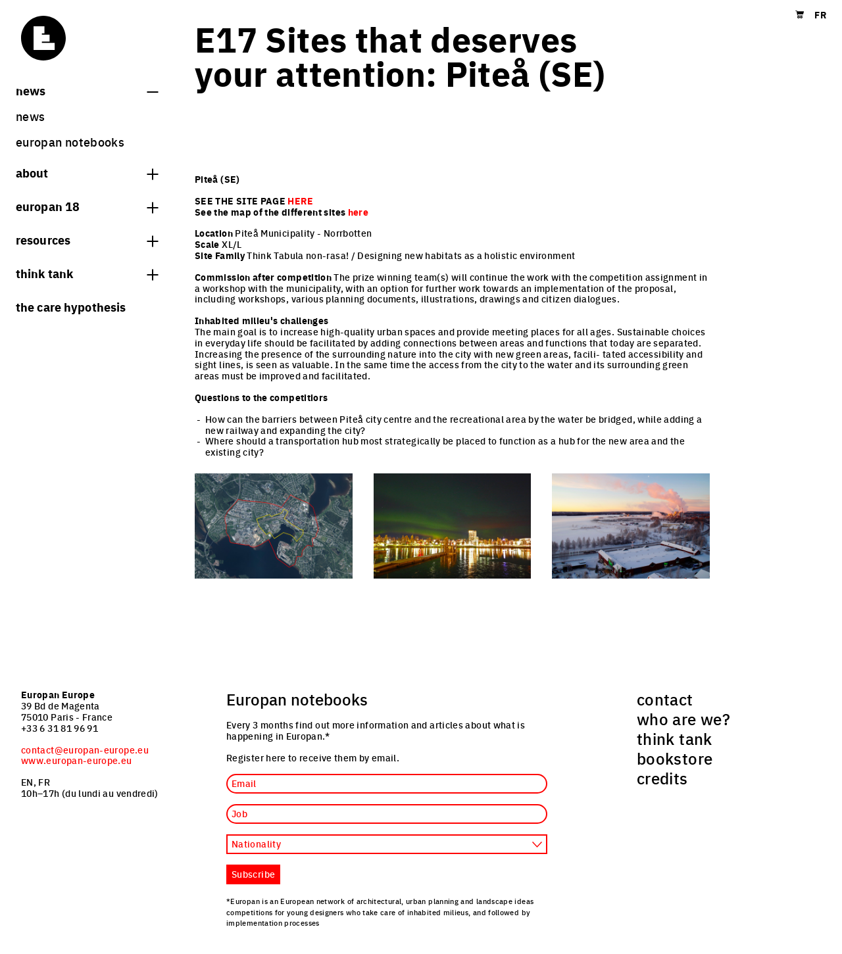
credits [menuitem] (662, 778)
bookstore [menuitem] (674, 758)
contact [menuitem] (665, 699)
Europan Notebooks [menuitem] (70, 141)
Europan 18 (87, 205)
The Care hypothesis (71, 306)
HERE (299, 200)
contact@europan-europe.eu (85, 749)
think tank (87, 272)
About (87, 172)
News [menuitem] (30, 116)
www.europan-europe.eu (76, 760)
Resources (87, 239)
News (87, 90)
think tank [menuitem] (674, 738)
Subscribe (253, 873)
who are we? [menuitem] (683, 718)
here (358, 211)
